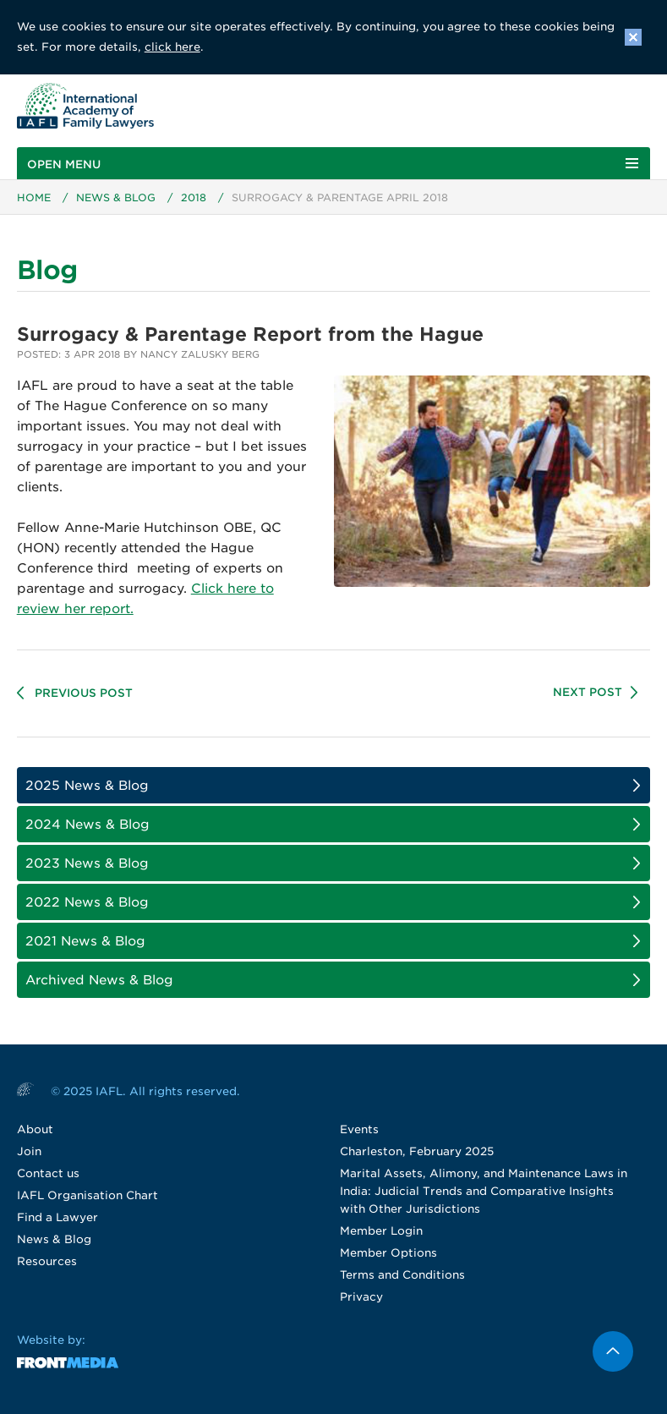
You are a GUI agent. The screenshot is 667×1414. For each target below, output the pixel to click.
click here (172, 47)
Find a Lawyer (57, 1217)
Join (29, 1151)
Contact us (48, 1173)
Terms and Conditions (402, 1275)
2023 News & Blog (87, 863)
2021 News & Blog (85, 941)
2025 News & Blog (87, 785)
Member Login (381, 1231)
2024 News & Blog (87, 824)
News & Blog (116, 197)
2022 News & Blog (87, 902)
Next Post (587, 692)
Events (359, 1129)
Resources (47, 1261)
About (35, 1129)
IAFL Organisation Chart (87, 1195)
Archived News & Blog (99, 980)
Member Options (388, 1253)
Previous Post (84, 693)
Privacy (361, 1297)
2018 (193, 197)
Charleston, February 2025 (417, 1151)
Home (34, 197)
